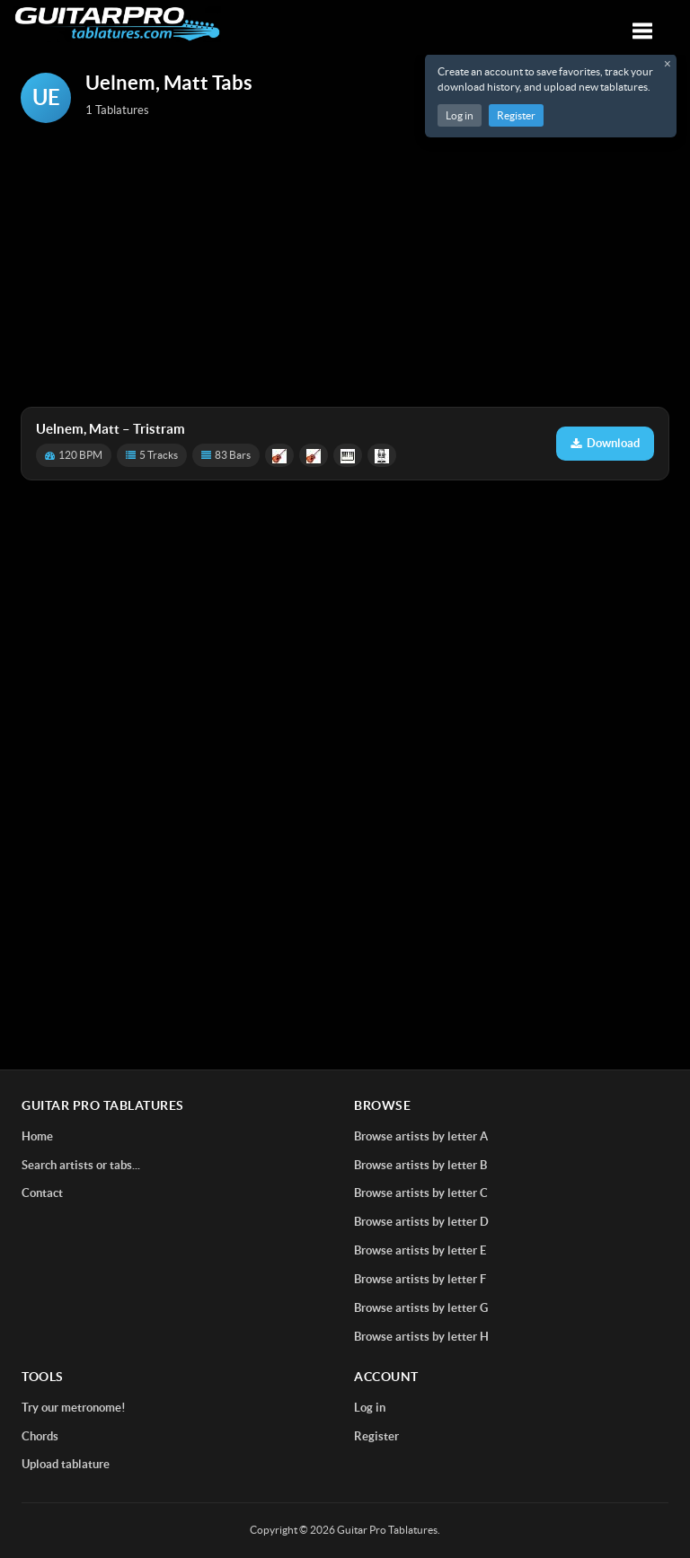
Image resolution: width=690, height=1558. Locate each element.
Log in (459, 115)
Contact (42, 1193)
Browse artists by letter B (420, 1165)
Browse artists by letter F (420, 1279)
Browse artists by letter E (420, 1250)
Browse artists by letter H (421, 1336)
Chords (40, 1436)
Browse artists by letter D (421, 1221)
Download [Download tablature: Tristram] (605, 443)
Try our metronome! (74, 1407)
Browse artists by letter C (421, 1193)
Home (37, 1136)
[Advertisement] (345, 266)
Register (516, 115)
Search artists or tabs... (81, 1165)
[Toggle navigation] (642, 31)
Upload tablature (66, 1464)
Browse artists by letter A (421, 1136)
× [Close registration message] (667, 63)
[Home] (117, 24)
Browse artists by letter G (421, 1308)
